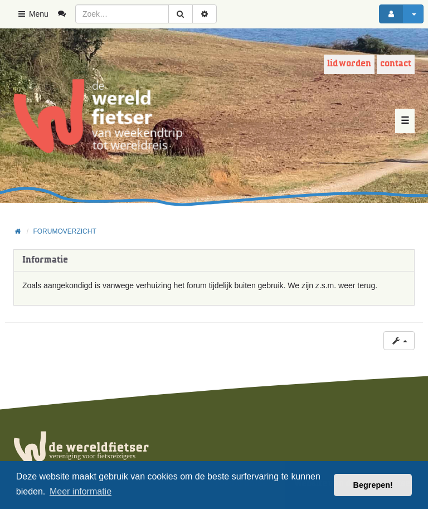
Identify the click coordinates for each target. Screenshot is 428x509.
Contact (395, 64)
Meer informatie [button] (80, 491)
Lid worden (349, 64)
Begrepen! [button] (373, 485)
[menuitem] (66, 14)
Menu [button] (32, 13)
